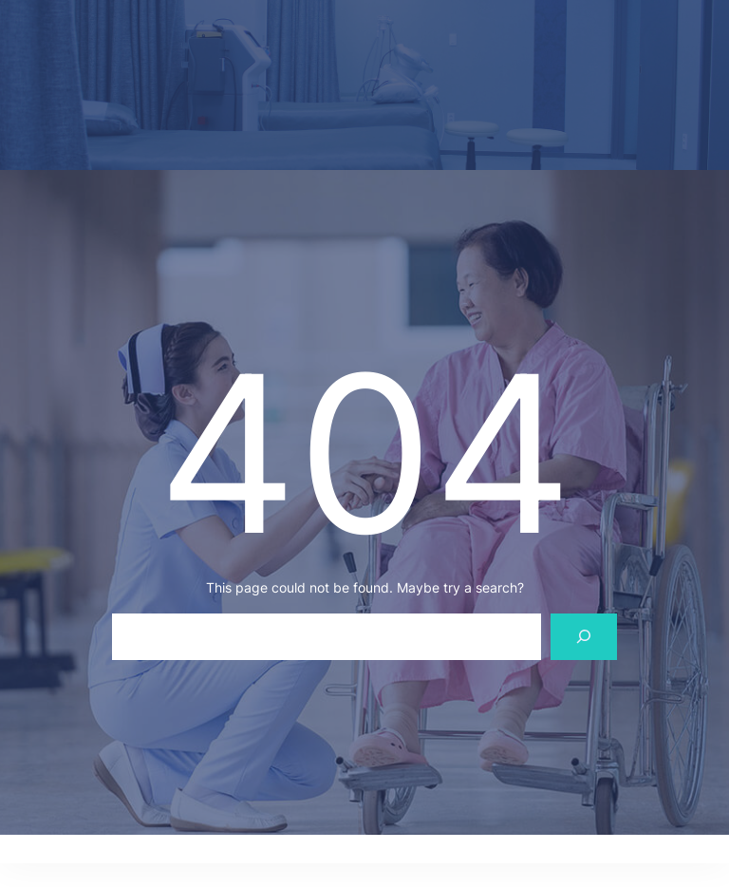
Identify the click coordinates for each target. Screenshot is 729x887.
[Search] (584, 636)
